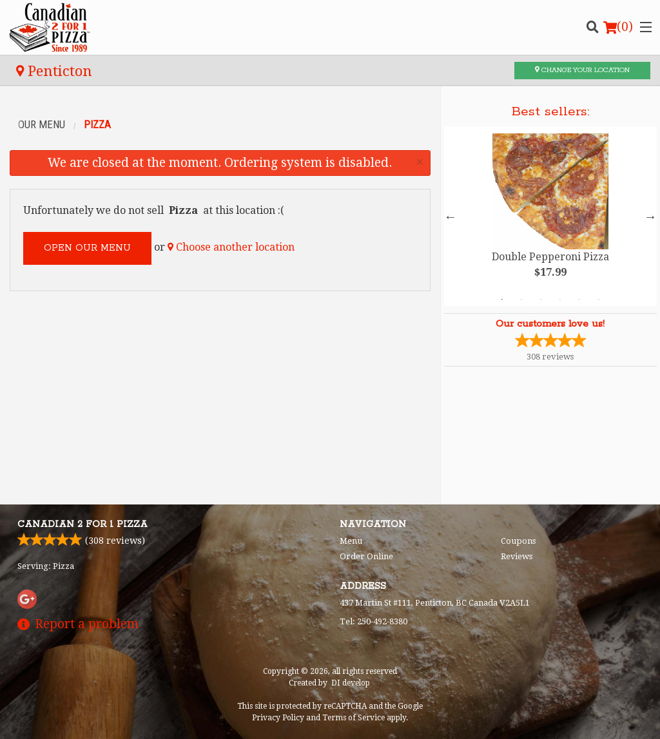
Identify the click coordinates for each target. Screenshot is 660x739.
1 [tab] (502, 299)
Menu (351, 541)
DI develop (350, 682)
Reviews (516, 556)
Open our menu (87, 248)
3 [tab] (540, 299)
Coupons (518, 541)
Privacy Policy (278, 717)
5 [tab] (579, 299)
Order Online (366, 556)
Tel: (373, 621)
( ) (618, 27)
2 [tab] (521, 299)
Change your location (582, 70)
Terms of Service (353, 717)
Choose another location (231, 247)
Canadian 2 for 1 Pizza (82, 524)
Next (650, 216)
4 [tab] (560, 299)
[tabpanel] (550, 216)
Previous (450, 216)
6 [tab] (598, 299)
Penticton (54, 70)
